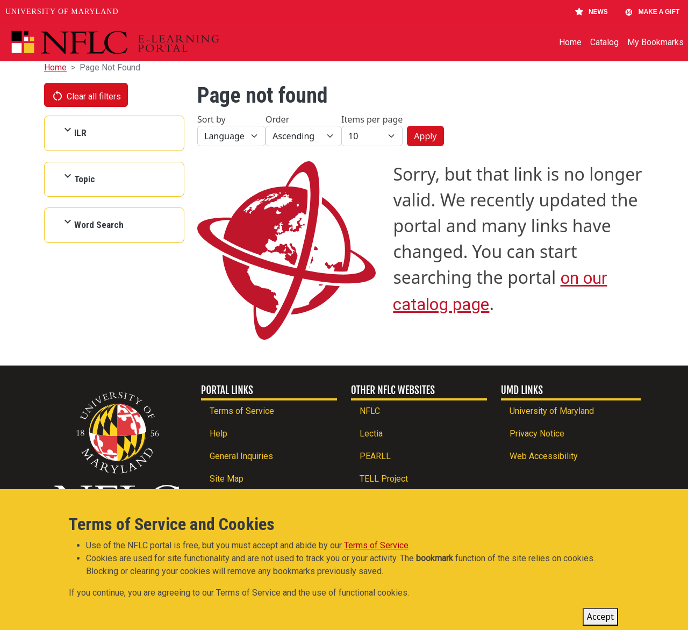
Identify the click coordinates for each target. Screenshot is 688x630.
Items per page (372, 119)
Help (218, 433)
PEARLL (375, 456)
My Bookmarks (655, 42)
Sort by (211, 119)
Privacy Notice (537, 433)
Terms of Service (242, 411)
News (591, 11)
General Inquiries (241, 456)
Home (570, 42)
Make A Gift (652, 11)
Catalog (604, 42)
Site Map (226, 479)
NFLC (370, 411)
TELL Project (384, 479)
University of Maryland (62, 12)
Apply (425, 136)
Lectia (371, 433)
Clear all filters (86, 95)
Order (277, 119)
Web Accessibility (544, 456)
